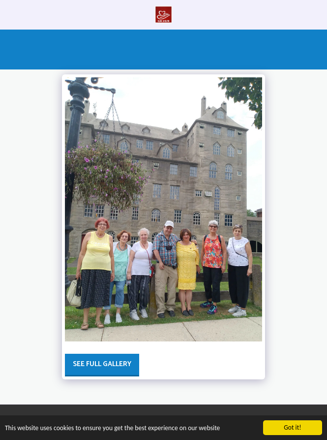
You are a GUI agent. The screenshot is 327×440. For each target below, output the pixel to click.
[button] (10, 14)
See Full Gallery (102, 364)
